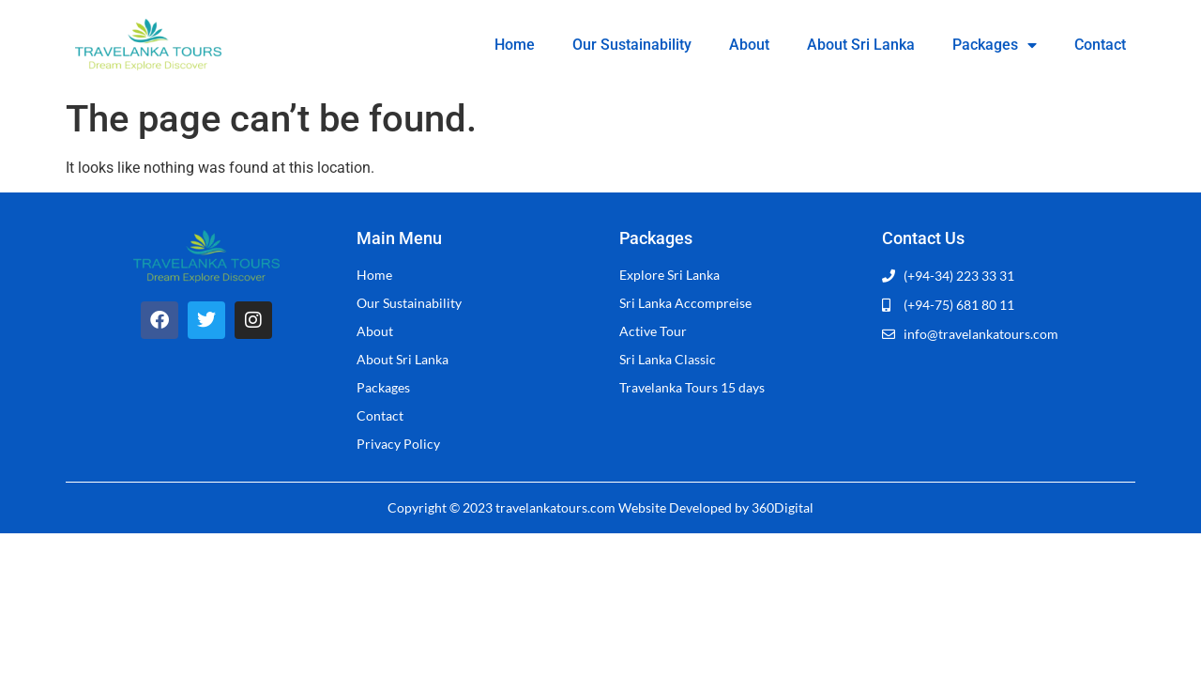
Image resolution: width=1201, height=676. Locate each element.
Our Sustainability (632, 45)
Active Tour (653, 331)
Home (514, 45)
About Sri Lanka (861, 45)
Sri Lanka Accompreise (685, 303)
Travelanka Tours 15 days (692, 387)
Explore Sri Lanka (669, 275)
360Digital (782, 507)
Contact (1100, 45)
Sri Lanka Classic (667, 359)
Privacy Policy (398, 444)
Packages (994, 45)
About (749, 45)
